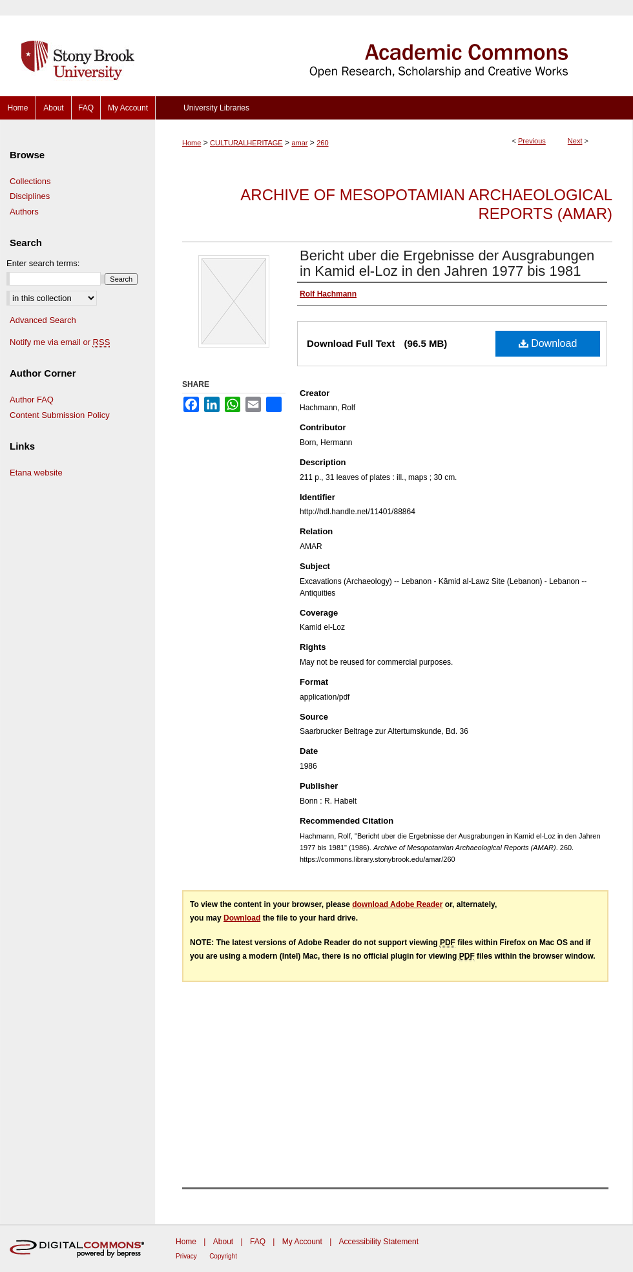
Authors (24, 211)
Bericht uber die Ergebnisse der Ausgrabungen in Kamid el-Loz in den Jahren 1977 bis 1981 (447, 263)
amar (299, 143)
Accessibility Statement (379, 1241)
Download (548, 343)
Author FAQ (32, 399)
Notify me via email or (60, 342)
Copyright (223, 1256)
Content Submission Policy (60, 415)
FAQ (257, 1241)
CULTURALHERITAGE (246, 143)
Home (191, 143)
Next (575, 141)
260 (322, 143)
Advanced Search (43, 320)
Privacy (186, 1256)
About (223, 1241)
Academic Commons (394, 48)
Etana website (36, 472)
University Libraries (216, 107)
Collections (30, 181)
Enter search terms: (42, 263)
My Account (302, 1241)
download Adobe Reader (397, 904)
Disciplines (30, 196)
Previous (532, 141)
